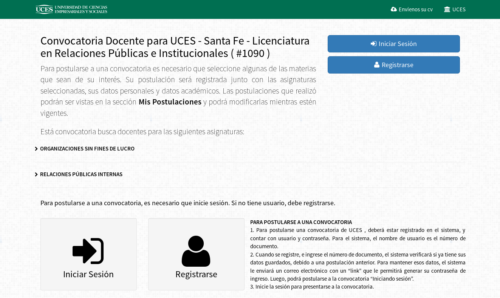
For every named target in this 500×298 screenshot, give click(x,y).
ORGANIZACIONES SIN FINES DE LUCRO (85, 148)
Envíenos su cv (412, 9)
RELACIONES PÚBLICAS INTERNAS (78, 174)
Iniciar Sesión (394, 43)
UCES (455, 9)
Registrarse (393, 64)
